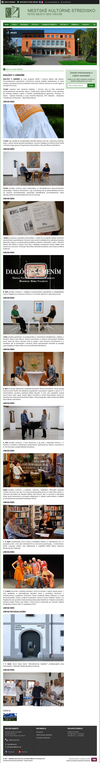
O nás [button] (14, 24)
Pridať (91, 85)
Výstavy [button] (35, 24)
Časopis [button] (85, 24)
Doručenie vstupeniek (43, 737)
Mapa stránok (28, 760)
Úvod (7, 24)
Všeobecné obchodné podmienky (13, 760)
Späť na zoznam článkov (13, 69)
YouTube (23, 752)
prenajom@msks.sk (52, 2)
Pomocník (39, 732)
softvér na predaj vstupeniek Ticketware (78, 760)
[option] (50, 46)
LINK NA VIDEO (8, 149)
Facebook (9, 752)
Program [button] (24, 24)
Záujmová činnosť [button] (49, 24)
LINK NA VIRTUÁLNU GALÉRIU (14, 611)
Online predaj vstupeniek (44, 735)
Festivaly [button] (64, 24)
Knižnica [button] (75, 24)
